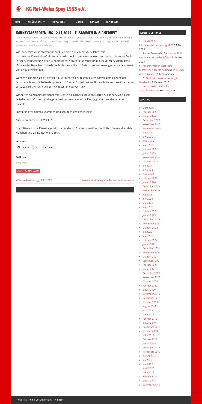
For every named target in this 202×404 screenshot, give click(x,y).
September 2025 (152, 128)
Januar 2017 (149, 380)
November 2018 (151, 326)
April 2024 (148, 173)
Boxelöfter (69, 37)
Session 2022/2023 (94, 41)
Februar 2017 (150, 376)
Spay (107, 41)
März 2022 (148, 236)
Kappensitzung (124, 37)
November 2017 (151, 351)
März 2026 (148, 107)
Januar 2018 (149, 343)
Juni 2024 (148, 169)
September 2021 (152, 260)
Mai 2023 (148, 202)
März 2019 (148, 314)
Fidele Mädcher (84, 37)
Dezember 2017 (151, 347)
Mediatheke (58, 21)
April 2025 (148, 140)
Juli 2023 (147, 194)
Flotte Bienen (100, 37)
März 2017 (148, 372)
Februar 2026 (150, 111)
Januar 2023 (149, 215)
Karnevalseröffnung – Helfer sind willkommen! (107, 180)
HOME (17, 21)
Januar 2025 (149, 153)
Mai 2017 (148, 364)
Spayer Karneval (120, 41)
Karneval (20, 41)
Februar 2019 (150, 318)
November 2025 (151, 124)
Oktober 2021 (150, 256)
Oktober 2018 (150, 330)
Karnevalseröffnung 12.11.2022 (34, 180)
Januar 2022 (149, 244)
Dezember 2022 (151, 219)
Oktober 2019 (150, 302)
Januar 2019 (149, 322)
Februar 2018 (150, 339)
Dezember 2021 (151, 248)
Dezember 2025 (151, 120)
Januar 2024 (149, 182)
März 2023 (148, 207)
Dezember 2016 (151, 384)
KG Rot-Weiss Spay (58, 41)
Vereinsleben (45, 45)
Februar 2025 (150, 149)
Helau (112, 37)
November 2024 (151, 157)
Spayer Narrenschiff (26, 45)
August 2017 (149, 355)
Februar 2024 (150, 178)
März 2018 (148, 335)
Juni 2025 (148, 136)
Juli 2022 (147, 231)
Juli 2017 (147, 359)
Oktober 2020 (150, 281)
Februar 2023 (150, 211)
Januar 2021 (149, 269)
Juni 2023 (148, 198)
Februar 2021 (150, 264)
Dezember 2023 (151, 186)
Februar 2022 (150, 240)
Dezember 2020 (151, 273)
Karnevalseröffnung (36, 41)
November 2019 (151, 297)
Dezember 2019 (151, 293)
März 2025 (148, 144)
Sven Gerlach (51, 37)
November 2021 (151, 252)
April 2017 (148, 368)
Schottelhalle (76, 41)
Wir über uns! (34, 21)
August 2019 (149, 306)
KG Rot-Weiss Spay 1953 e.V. (56, 9)
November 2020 (151, 277)
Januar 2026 (149, 115)
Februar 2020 (150, 285)
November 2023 (151, 190)
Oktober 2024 (150, 161)
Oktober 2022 (150, 227)
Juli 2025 (147, 132)
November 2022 (151, 223)
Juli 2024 (147, 165)
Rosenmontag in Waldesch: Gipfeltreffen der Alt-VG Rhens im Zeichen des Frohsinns (161, 70)
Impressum (112, 21)
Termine (79, 21)
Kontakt (94, 21)
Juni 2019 (148, 310)
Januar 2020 (149, 289)
